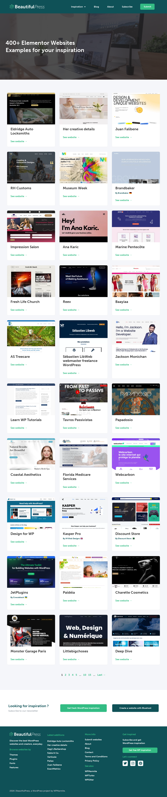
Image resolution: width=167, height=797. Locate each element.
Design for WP (22, 534)
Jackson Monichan (131, 357)
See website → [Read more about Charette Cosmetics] (123, 600)
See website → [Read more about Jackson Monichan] (123, 364)
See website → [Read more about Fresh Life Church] (19, 309)
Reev (67, 302)
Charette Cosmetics (131, 592)
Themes (14, 754)
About (110, 6)
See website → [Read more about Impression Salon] (19, 254)
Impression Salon (25, 247)
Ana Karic (71, 247)
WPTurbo (89, 775)
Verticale (51, 757)
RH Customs (21, 188)
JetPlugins (19, 592)
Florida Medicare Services (76, 477)
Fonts (12, 763)
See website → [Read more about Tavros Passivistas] (71, 427)
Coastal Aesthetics (26, 475)
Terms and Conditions (96, 756)
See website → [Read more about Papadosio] (123, 427)
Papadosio (124, 420)
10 (84, 674)
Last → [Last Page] (101, 674)
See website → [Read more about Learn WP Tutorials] (19, 427)
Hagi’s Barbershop (56, 749)
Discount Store (127, 534)
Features (14, 767)
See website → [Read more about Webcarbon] (123, 482)
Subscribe (127, 6)
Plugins (13, 759)
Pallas (50, 761)
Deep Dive (123, 651)
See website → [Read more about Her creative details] (71, 137)
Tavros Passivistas (77, 420)
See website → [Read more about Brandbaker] (123, 200)
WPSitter (89, 779)
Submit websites (93, 739)
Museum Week (75, 188)
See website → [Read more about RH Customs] (19, 196)
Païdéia (69, 592)
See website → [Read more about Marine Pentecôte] (123, 254)
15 (89, 674)
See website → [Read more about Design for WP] (19, 541)
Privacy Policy (92, 760)
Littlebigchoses (75, 651)
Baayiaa (121, 302)
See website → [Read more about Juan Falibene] (123, 137)
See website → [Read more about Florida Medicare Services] (71, 486)
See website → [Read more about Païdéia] (71, 600)
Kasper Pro (72, 534)
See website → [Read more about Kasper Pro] (71, 545)
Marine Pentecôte (130, 247)
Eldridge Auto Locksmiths (22, 131)
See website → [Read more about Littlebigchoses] (71, 659)
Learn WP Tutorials (26, 420)
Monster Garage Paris (28, 651)
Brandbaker (125, 188)
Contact (89, 752)
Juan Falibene (126, 129)
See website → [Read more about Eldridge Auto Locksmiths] (19, 141)
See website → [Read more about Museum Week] (71, 196)
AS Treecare (20, 357)
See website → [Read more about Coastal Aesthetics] (19, 482)
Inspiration (78, 6)
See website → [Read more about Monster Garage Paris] (19, 659)
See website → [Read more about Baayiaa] (123, 309)
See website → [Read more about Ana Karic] (71, 254)
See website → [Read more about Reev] (71, 309)
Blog (96, 6)
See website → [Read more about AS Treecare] (19, 364)
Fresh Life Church (25, 302)
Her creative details (79, 129)
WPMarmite (91, 771)
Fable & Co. (53, 753)
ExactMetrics (53, 769)
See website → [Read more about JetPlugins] (19, 604)
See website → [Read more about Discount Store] (123, 545)
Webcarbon (125, 475)
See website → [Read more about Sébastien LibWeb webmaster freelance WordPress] (71, 373)
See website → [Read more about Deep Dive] (123, 659)
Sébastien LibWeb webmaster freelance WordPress (80, 361)
